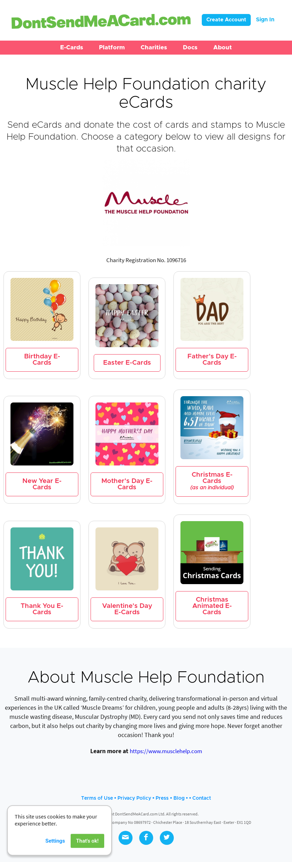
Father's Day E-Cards (212, 359)
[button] (71, 48)
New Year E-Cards (42, 484)
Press (162, 798)
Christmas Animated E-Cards (212, 606)
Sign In (265, 19)
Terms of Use (97, 798)
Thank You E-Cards (42, 609)
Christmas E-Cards (212, 481)
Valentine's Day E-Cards (127, 609)
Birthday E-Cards (42, 359)
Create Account (226, 19)
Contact (201, 798)
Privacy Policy (134, 798)
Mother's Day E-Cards (126, 484)
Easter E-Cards (127, 362)
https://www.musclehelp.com (166, 751)
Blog (179, 798)
